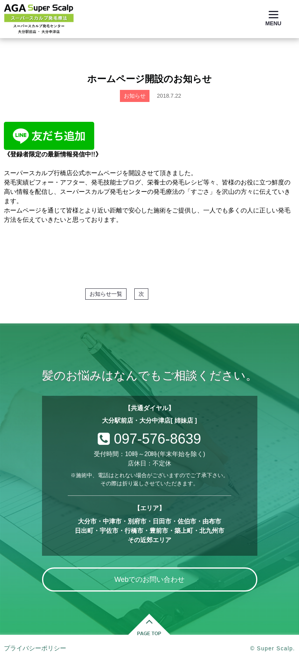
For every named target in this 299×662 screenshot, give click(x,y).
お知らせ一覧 (106, 294)
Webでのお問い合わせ (149, 579)
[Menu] (273, 18)
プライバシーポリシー (35, 648)
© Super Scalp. (272, 648)
